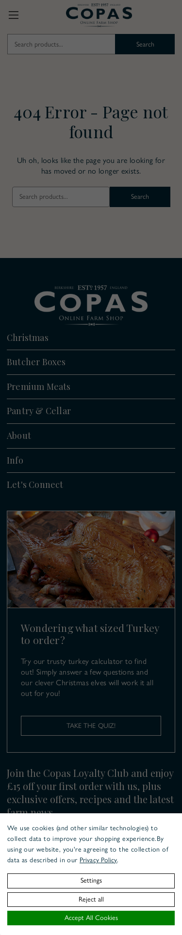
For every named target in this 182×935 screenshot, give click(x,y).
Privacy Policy (98, 860)
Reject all (91, 899)
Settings (91, 880)
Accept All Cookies (91, 918)
